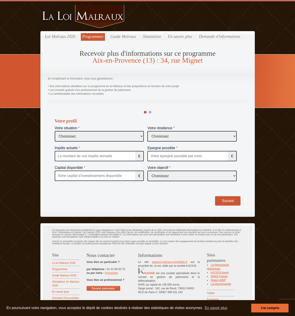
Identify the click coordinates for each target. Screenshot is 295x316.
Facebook (213, 299)
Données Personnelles (65, 298)
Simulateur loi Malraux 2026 (66, 283)
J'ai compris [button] (270, 308)
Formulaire (111, 273)
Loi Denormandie (221, 284)
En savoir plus (180, 36)
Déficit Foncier (219, 276)
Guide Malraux (123, 36)
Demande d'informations (219, 36)
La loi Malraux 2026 (64, 262)
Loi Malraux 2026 (60, 36)
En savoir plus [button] (216, 308)
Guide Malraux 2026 (64, 275)
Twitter (211, 293)
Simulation (152, 36)
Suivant (228, 201)
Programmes (92, 36)
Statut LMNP (218, 280)
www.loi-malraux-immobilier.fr (169, 262)
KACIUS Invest (220, 272)
